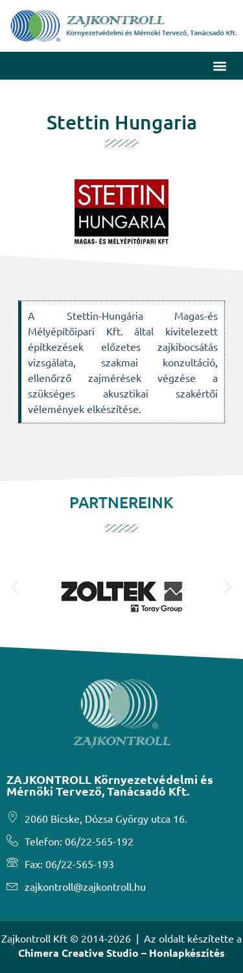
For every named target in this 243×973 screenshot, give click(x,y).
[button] (219, 65)
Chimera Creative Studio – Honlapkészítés (121, 952)
